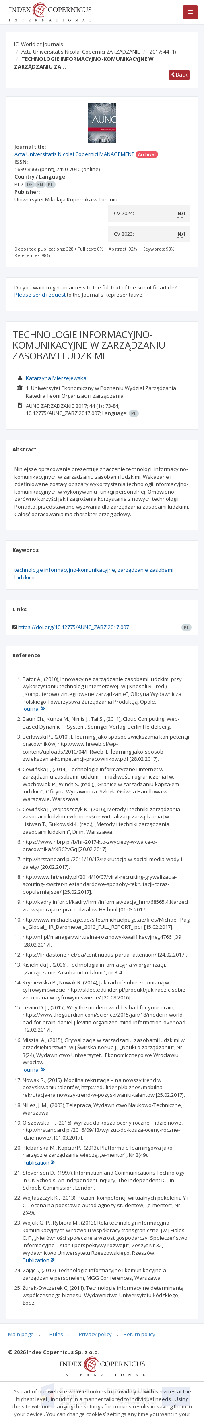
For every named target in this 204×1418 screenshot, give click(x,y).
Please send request (40, 294)
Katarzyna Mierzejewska (56, 378)
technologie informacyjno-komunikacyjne (64, 569)
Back (179, 74)
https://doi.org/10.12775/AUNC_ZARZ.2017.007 (73, 627)
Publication (38, 1162)
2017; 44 (163, 51)
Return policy (139, 1334)
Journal (34, 708)
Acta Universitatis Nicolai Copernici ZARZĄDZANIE (80, 51)
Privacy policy (95, 1334)
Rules (56, 1334)
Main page (21, 1334)
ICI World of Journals (38, 44)
